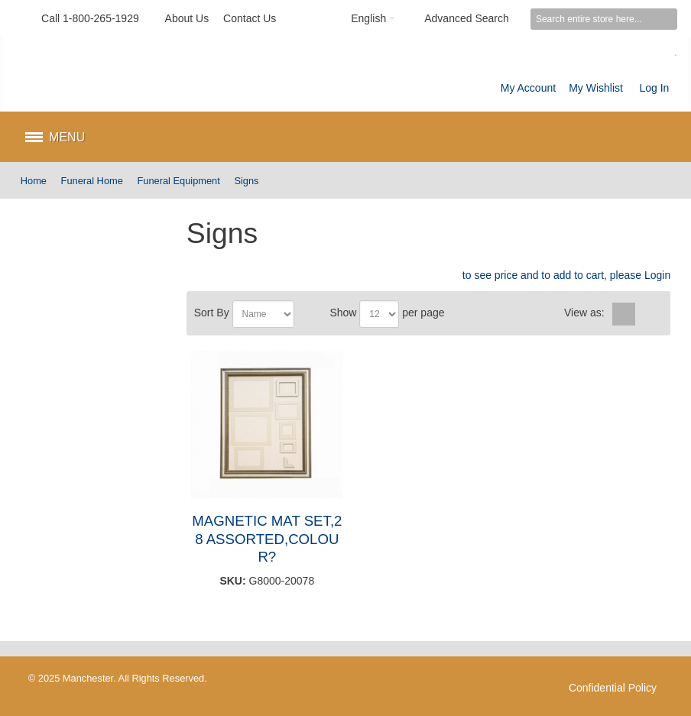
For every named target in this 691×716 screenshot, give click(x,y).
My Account (528, 88)
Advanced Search (466, 18)
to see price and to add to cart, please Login (566, 275)
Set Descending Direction (308, 314)
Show (342, 312)
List (648, 314)
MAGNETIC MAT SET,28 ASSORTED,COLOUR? (267, 539)
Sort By (211, 312)
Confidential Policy (613, 688)
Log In (654, 88)
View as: (584, 312)
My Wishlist (596, 88)
